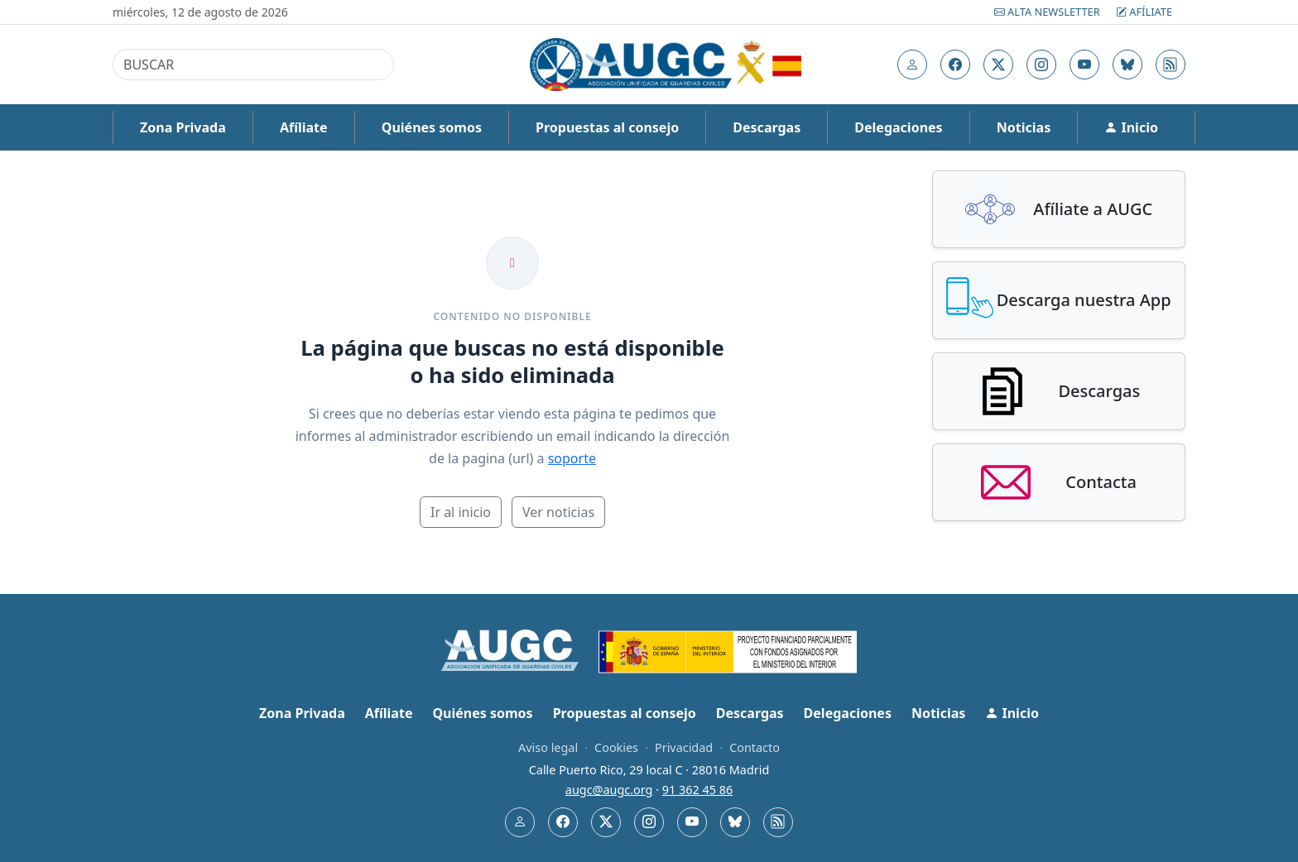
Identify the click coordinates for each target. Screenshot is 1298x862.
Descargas (766, 127)
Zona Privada (183, 127)
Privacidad (684, 747)
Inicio (1131, 127)
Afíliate (1144, 11)
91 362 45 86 (697, 789)
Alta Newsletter (1048, 11)
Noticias (1023, 127)
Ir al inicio (460, 512)
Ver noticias (558, 512)
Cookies (616, 747)
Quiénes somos (432, 127)
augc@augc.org (609, 789)
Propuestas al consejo (607, 127)
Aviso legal (548, 747)
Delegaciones (898, 127)
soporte (572, 458)
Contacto (754, 747)
